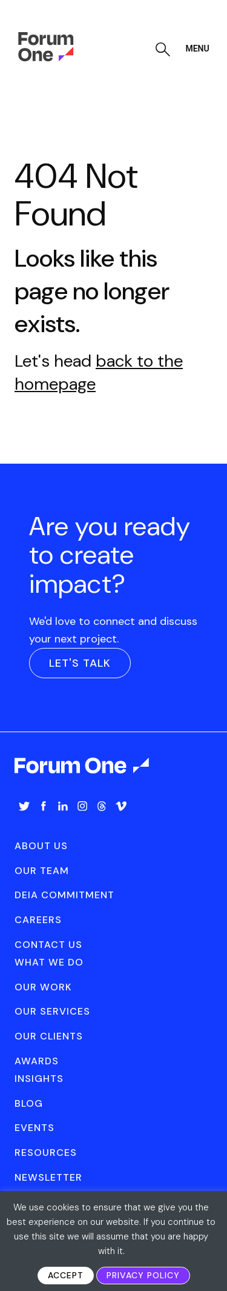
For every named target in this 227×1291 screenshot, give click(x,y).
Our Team (42, 870)
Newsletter (48, 1177)
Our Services (52, 1011)
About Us (41, 845)
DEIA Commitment (64, 895)
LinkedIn (63, 806)
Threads (101, 806)
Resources (46, 1152)
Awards (37, 1061)
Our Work (43, 987)
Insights (39, 1078)
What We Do (49, 962)
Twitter (24, 806)
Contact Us (48, 944)
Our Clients (49, 1036)
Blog (29, 1103)
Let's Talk (80, 663)
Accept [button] (66, 1275)
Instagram (82, 806)
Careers (38, 919)
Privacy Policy (143, 1275)
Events (34, 1127)
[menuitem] (24, 818)
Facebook (43, 806)
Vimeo (121, 806)
